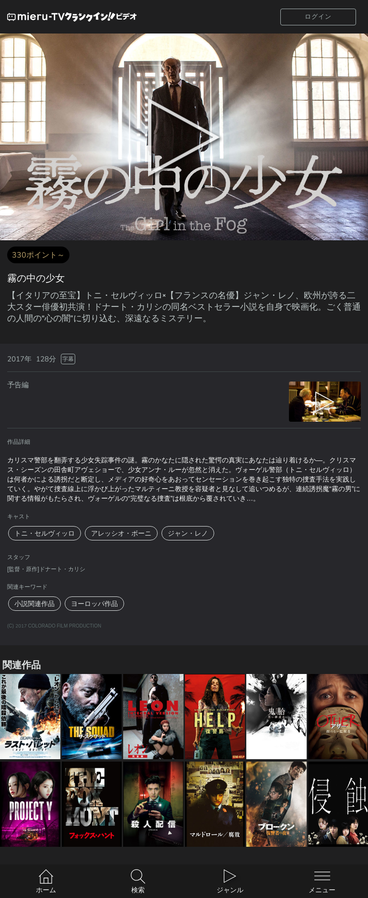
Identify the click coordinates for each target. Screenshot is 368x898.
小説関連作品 (34, 603)
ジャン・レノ (188, 533)
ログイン (318, 16)
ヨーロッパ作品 (94, 603)
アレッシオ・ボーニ (121, 533)
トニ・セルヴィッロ (44, 533)
